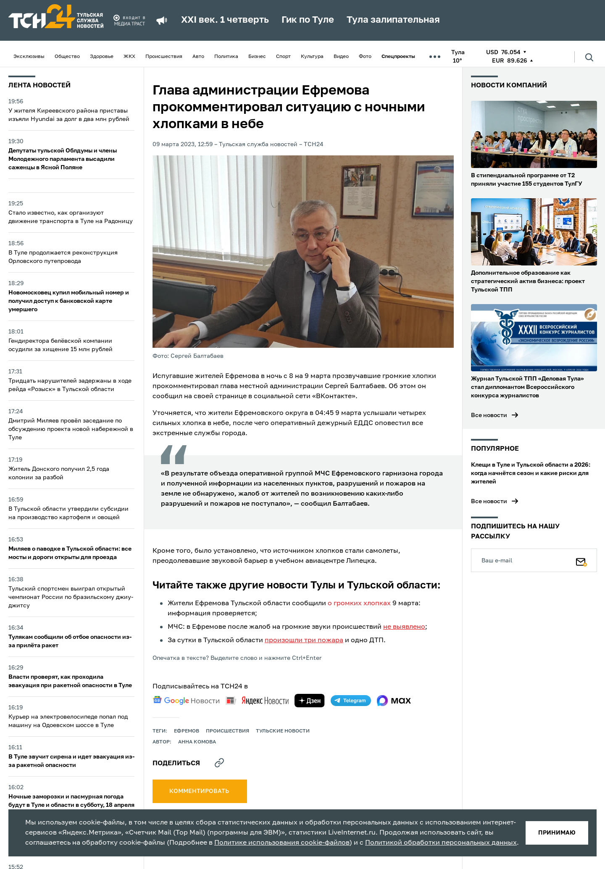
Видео (341, 56)
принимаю (557, 833)
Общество (67, 56)
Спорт (283, 56)
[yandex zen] (310, 700)
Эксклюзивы (29, 56)
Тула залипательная (393, 20)
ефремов (186, 731)
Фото (365, 56)
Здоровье (101, 56)
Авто (198, 56)
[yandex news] (257, 700)
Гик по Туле (307, 20)
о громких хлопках (359, 603)
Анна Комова (197, 742)
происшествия (227, 731)
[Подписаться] (581, 560)
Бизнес (257, 56)
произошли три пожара (304, 640)
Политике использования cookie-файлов (282, 843)
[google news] (186, 700)
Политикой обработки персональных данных (441, 843)
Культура (312, 56)
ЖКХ (129, 56)
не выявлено (404, 627)
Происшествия (163, 56)
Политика (226, 56)
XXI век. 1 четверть (225, 20)
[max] (394, 700)
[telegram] (351, 700)
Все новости (489, 415)
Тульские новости (283, 731)
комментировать (199, 791)
